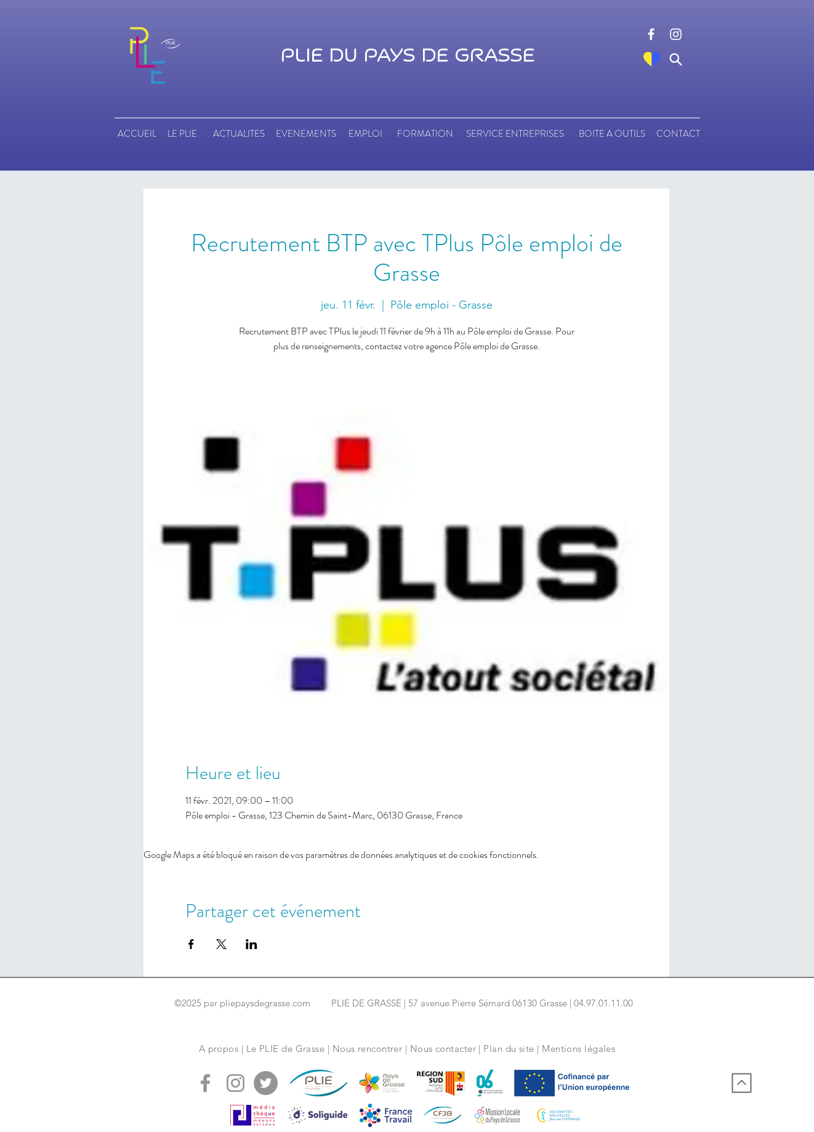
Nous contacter (443, 1048)
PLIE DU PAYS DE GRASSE (407, 56)
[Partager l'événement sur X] (221, 944)
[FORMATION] (425, 133)
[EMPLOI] (365, 133)
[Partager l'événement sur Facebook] (191, 944)
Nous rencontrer (367, 1048)
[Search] (675, 59)
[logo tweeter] (266, 1083)
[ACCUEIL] (137, 133)
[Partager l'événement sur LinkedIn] (251, 944)
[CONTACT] (678, 133)
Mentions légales (578, 1048)
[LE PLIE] (181, 133)
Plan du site (508, 1048)
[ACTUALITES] (238, 133)
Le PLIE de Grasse (285, 1048)
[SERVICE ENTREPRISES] (515, 133)
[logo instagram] (675, 34)
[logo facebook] (651, 34)
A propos (219, 1048)
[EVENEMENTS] (306, 133)
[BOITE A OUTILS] (611, 133)
